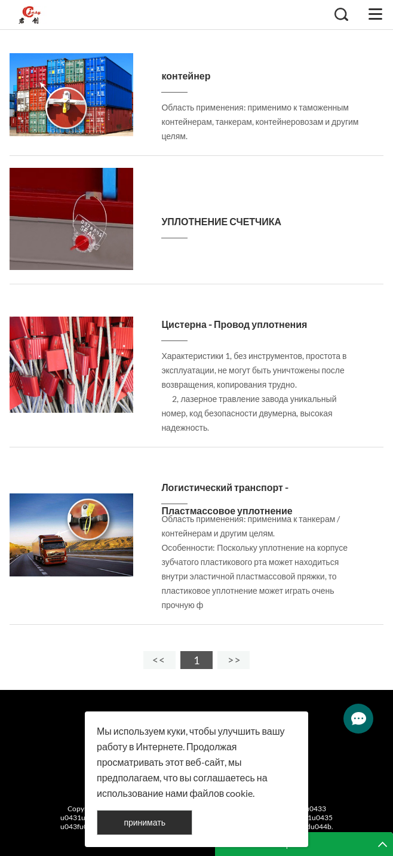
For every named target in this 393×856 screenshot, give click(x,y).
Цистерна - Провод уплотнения (234, 324)
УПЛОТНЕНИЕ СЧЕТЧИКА (221, 221)
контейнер (185, 75)
